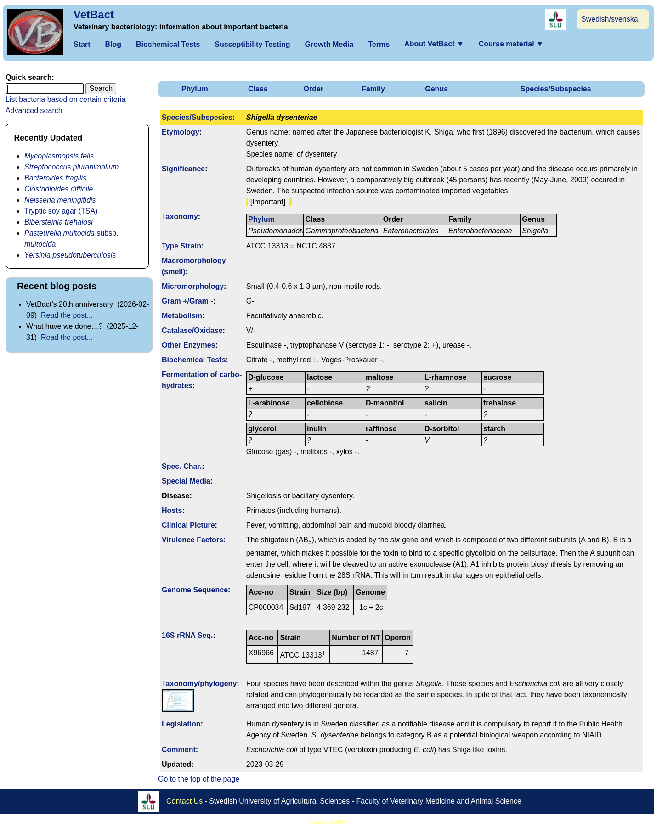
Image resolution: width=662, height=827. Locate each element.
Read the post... (67, 315)
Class (258, 89)
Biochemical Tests (168, 44)
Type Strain (181, 246)
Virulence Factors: (194, 540)
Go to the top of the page (198, 779)
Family (373, 89)
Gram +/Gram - (187, 301)
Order (313, 89)
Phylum (194, 89)
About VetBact (434, 44)
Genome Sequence (195, 590)
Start (82, 44)
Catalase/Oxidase (192, 330)
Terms (379, 44)
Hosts (172, 510)
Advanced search (34, 110)
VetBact (94, 14)
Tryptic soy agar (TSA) (60, 211)
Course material (511, 44)
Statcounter (327, 821)
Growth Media (329, 44)
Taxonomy (180, 216)
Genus (436, 89)
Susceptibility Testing (252, 44)
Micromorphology (193, 286)
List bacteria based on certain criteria (65, 99)
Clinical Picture (188, 525)
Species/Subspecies (556, 89)
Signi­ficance (183, 169)
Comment (179, 750)
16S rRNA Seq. (187, 635)
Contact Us (184, 800)
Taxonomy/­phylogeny (199, 683)
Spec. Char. (182, 466)
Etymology (180, 132)
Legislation (181, 724)
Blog (113, 44)
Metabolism (182, 316)
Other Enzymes (188, 345)
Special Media (186, 481)
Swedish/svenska (609, 19)
